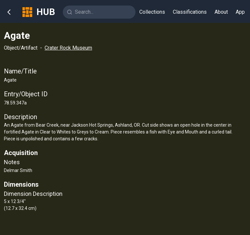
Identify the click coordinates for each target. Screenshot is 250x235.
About (221, 12)
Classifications (190, 12)
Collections (152, 12)
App (240, 12)
